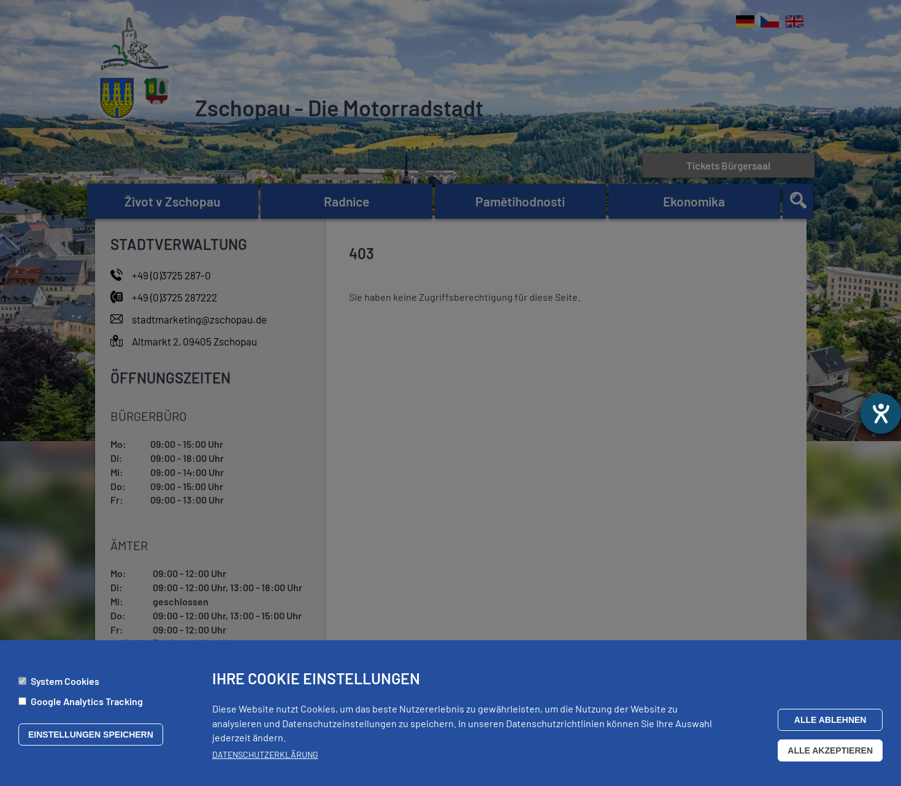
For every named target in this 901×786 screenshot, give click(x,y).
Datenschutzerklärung (265, 759)
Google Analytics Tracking (87, 705)
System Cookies (65, 685)
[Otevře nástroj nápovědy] (881, 413)
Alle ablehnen (830, 724)
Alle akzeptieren (830, 755)
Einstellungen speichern (90, 739)
